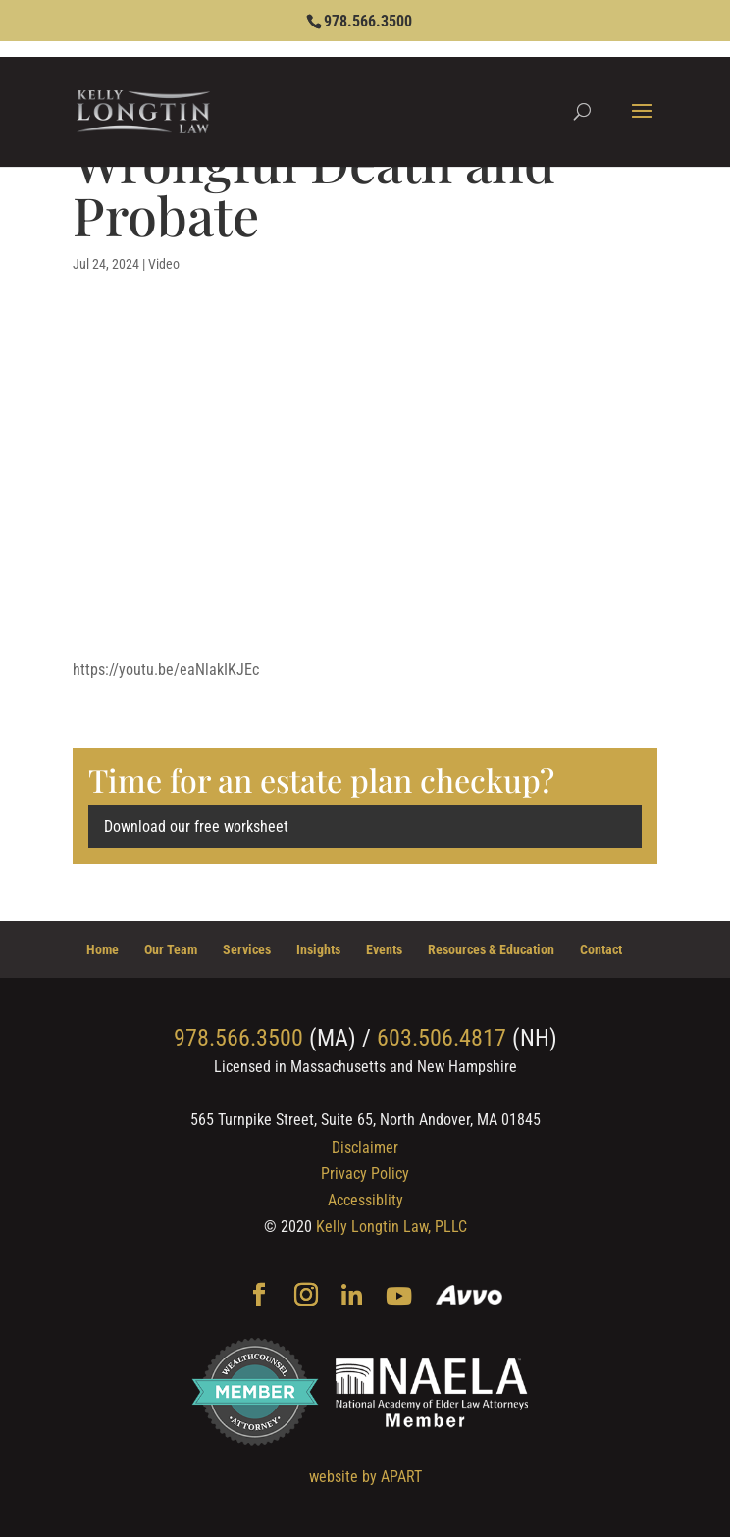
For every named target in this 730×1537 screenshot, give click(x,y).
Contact (601, 949)
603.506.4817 (441, 1037)
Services (247, 949)
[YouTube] (399, 1297)
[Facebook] (259, 1296)
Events (384, 949)
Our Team (170, 949)
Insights (318, 949)
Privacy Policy (365, 1173)
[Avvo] (469, 1297)
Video (164, 264)
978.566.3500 (368, 21)
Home (102, 949)
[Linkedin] (351, 1297)
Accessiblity (365, 1200)
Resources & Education (491, 949)
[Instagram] (306, 1296)
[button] (641, 123)
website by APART (365, 1476)
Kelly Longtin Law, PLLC (391, 1226)
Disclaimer (365, 1147)
